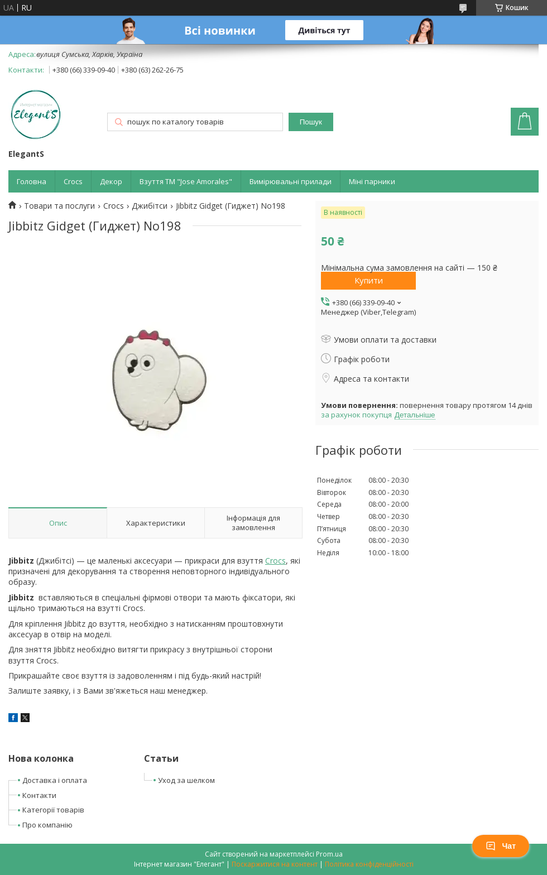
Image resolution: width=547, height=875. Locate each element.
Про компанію (47, 825)
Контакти (39, 795)
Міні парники (372, 181)
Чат (501, 846)
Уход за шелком (186, 780)
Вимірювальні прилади (290, 181)
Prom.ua (329, 854)
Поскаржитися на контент (275, 864)
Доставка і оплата (54, 780)
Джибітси (149, 206)
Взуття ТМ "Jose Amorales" (186, 181)
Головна (31, 181)
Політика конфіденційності (369, 864)
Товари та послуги (59, 206)
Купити (368, 280)
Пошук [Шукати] (311, 122)
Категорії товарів (53, 810)
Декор (111, 181)
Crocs (73, 181)
